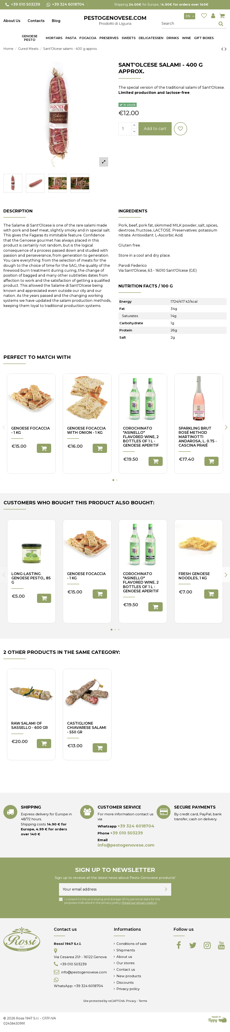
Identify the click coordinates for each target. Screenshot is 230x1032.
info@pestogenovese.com (126, 845)
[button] (71, 38)
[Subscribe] (166, 889)
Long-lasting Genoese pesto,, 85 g (31, 578)
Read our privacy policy (139, 902)
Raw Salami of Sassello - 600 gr (29, 725)
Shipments (125, 950)
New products (128, 976)
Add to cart (155, 128)
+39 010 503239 (126, 833)
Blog (56, 21)
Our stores (125, 963)
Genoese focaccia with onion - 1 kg (86, 430)
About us (124, 957)
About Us (11, 21)
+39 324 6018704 (136, 826)
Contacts (36, 21)
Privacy (131, 1001)
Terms (143, 1001)
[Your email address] (110, 889)
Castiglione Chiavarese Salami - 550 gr (86, 727)
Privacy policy (128, 989)
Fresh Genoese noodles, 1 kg (194, 576)
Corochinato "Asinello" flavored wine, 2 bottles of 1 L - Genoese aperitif (141, 437)
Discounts (125, 982)
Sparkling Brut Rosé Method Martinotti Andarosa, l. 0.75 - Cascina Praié (198, 437)
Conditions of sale (131, 944)
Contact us (125, 969)
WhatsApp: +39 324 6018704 (78, 986)
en (190, 16)
